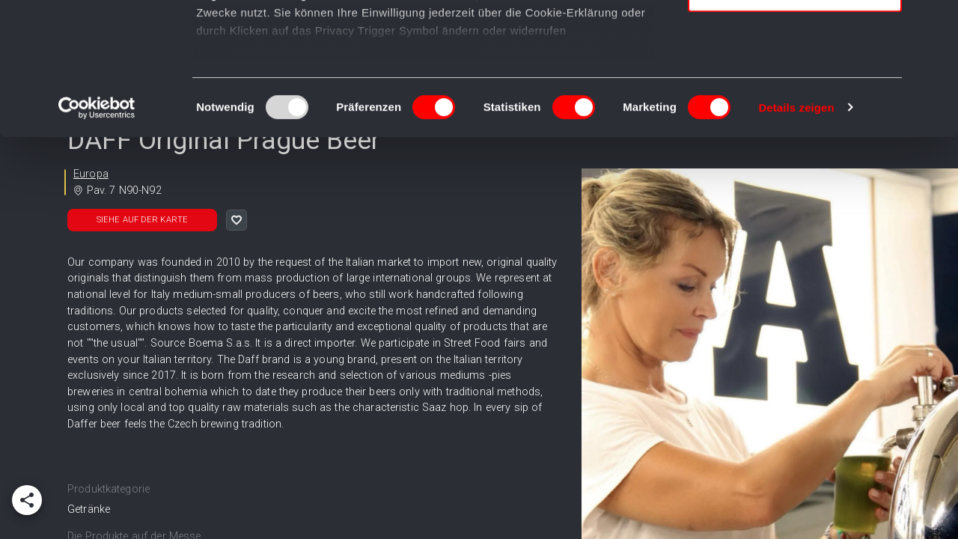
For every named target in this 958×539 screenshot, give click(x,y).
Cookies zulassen (795, 37)
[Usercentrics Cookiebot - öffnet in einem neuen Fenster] (96, 239)
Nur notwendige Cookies (795, 124)
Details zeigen (796, 239)
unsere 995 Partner (295, 54)
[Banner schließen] (935, 23)
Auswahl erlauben (795, 81)
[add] (27, 500)
